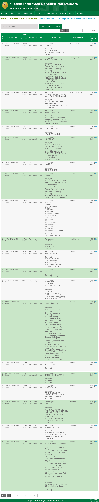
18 (88, 30)
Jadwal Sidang (61, 13)
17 (84, 30)
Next (93, 30)
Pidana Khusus (48, 13)
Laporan (71, 13)
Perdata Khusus (27, 13)
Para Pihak (56, 37)
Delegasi (80, 13)
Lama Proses (91, 37)
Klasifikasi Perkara (36, 37)
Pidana (38, 13)
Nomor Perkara (13, 37)
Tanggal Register (24, 37)
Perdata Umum (14, 13)
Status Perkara (78, 37)
